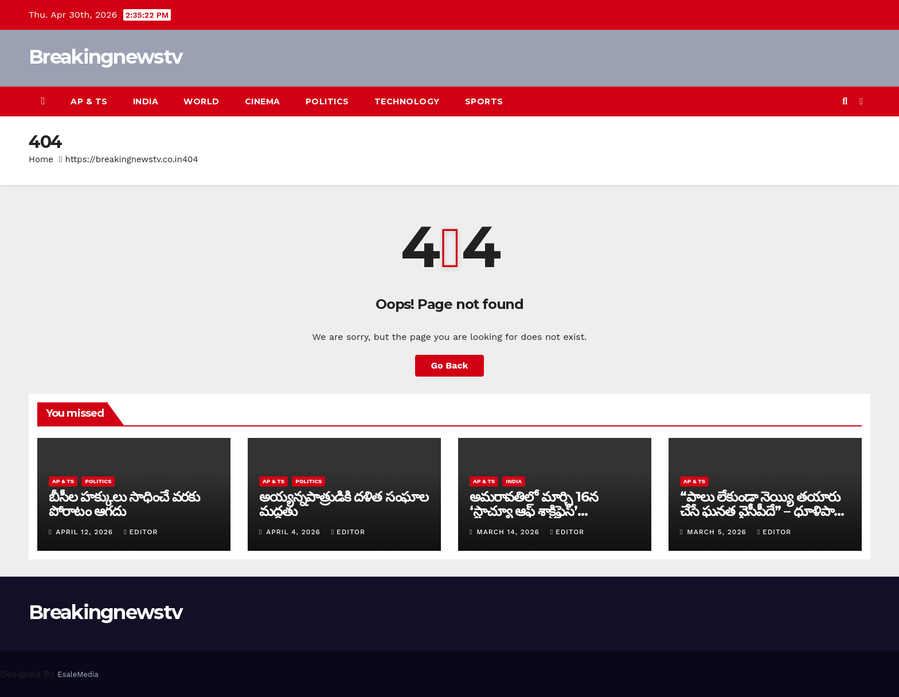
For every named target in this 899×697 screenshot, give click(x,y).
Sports (484, 101)
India (146, 101)
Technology (407, 101)
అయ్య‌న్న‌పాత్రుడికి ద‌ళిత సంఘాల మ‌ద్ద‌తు (343, 503)
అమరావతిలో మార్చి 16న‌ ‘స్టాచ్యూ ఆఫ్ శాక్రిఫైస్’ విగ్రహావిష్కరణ (533, 511)
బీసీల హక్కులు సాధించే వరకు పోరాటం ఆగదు (124, 503)
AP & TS (89, 101)
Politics (327, 101)
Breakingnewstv (105, 57)
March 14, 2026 (509, 532)
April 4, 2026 (294, 532)
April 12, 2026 (86, 532)
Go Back (449, 365)
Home (41, 159)
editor (141, 532)
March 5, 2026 (718, 532)
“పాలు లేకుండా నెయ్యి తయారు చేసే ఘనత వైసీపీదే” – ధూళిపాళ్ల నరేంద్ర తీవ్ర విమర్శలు (761, 511)
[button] (844, 101)
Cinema (262, 101)
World (201, 101)
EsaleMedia (77, 674)
